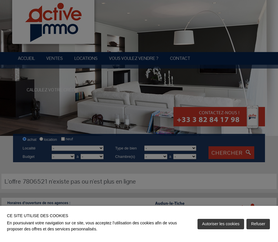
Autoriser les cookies (220, 223)
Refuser (258, 223)
